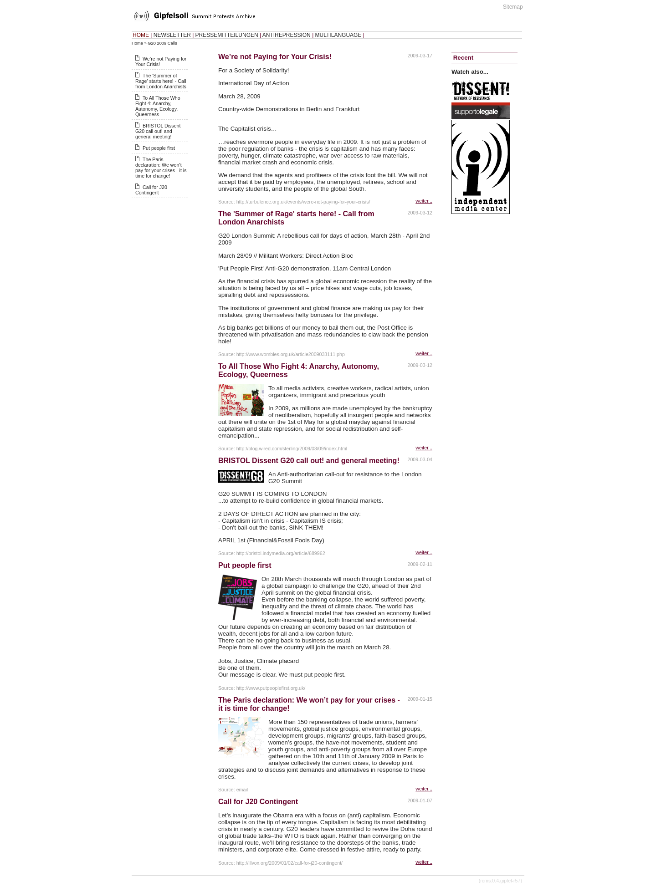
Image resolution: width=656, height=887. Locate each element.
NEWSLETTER (172, 35)
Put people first (159, 148)
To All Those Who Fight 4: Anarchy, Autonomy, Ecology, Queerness (157, 106)
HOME (141, 35)
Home (137, 43)
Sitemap (513, 7)
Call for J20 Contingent (151, 189)
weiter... (423, 201)
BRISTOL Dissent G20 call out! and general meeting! (158, 131)
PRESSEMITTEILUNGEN (226, 35)
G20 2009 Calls (162, 43)
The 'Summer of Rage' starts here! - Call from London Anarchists (160, 81)
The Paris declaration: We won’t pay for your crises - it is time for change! (161, 167)
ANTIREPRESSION (286, 35)
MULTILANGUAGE (338, 35)
